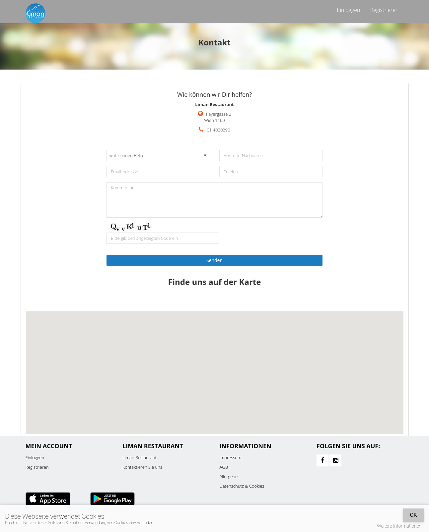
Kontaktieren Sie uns (142, 467)
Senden (214, 260)
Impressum (231, 457)
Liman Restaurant (139, 457)
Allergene (229, 476)
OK (413, 515)
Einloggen (348, 10)
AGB (224, 467)
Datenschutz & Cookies (242, 486)
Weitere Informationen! (399, 526)
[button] (214, 366)
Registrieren (384, 10)
